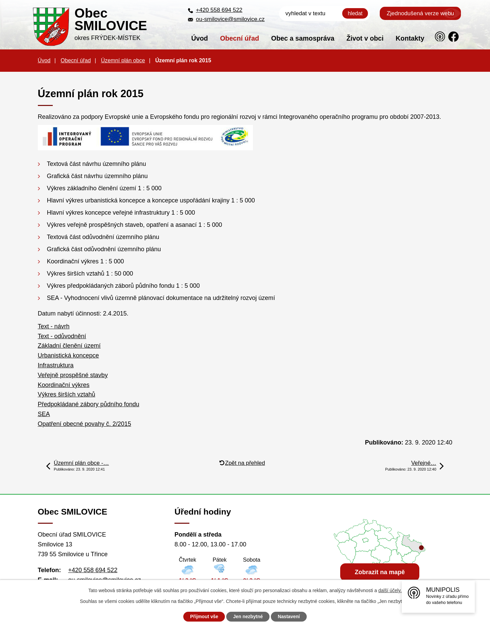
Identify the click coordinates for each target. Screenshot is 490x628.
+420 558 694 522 (219, 10)
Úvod (199, 38)
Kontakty (410, 38)
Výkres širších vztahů (66, 394)
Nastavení (290, 616)
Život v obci (364, 38)
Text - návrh (54, 326)
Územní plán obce (123, 60)
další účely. (390, 590)
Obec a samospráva (302, 38)
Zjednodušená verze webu (420, 13)
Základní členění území (69, 345)
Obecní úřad (239, 38)
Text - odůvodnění (62, 336)
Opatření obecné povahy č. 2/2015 (84, 423)
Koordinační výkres (64, 385)
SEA (44, 414)
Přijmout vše (203, 616)
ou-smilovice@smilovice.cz (230, 19)
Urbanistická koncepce (68, 355)
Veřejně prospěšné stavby (73, 375)
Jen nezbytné (248, 616)
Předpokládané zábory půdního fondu (88, 404)
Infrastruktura (56, 365)
